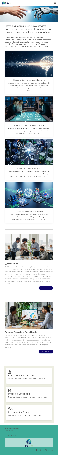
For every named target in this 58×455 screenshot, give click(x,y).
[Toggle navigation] (55, 3)
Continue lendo (46, 288)
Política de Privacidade (45, 450)
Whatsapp (9, 431)
